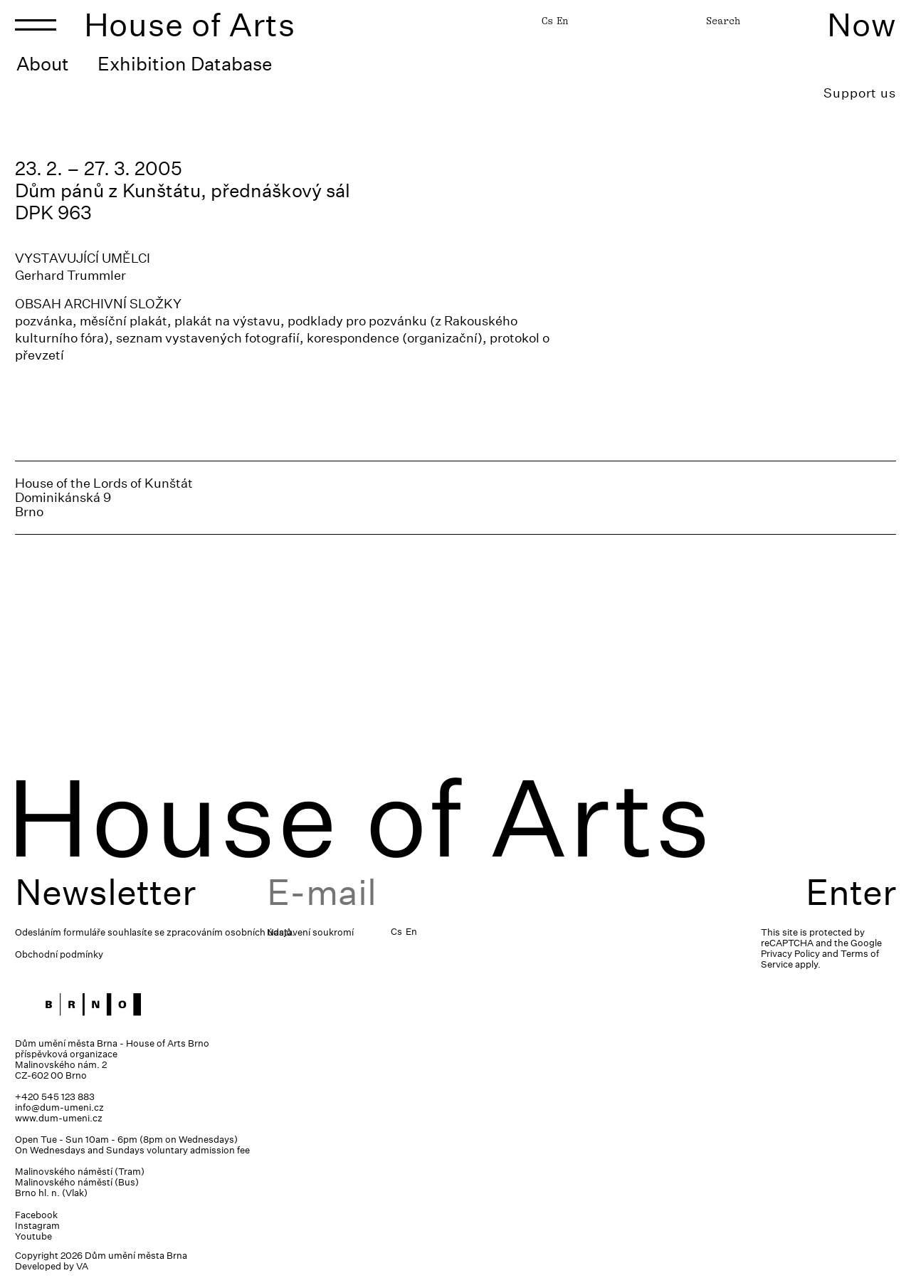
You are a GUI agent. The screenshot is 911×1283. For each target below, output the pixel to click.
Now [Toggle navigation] (861, 24)
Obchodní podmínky (59, 954)
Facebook (36, 1215)
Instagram (37, 1226)
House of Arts (190, 24)
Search (723, 20)
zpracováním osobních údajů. (231, 932)
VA (82, 1266)
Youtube (33, 1236)
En (562, 20)
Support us (859, 92)
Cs (547, 20)
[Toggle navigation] (35, 25)
